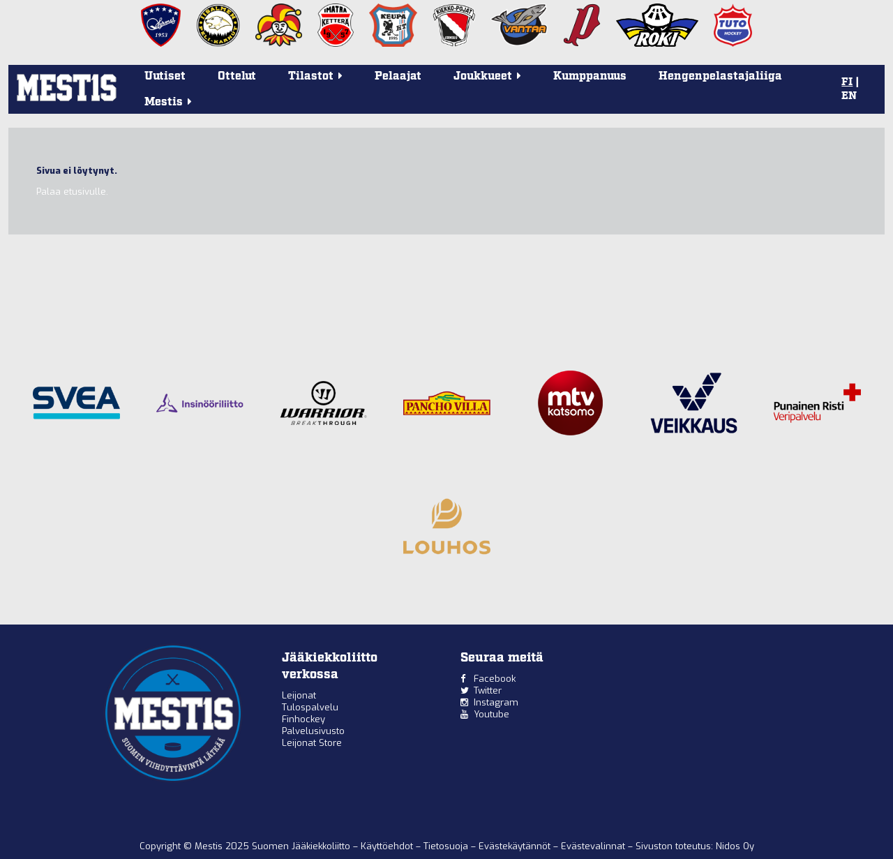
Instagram (496, 702)
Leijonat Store (312, 743)
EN (849, 96)
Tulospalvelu (310, 707)
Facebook (495, 679)
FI (847, 82)
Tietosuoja (447, 846)
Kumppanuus (589, 76)
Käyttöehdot (388, 846)
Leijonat (299, 695)
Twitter (488, 690)
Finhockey (303, 719)
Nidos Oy (735, 846)
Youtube (491, 714)
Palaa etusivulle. (72, 191)
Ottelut (237, 76)
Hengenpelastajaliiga (720, 76)
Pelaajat (398, 76)
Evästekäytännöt (516, 846)
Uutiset (165, 76)
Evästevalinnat (593, 846)
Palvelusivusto (313, 731)
